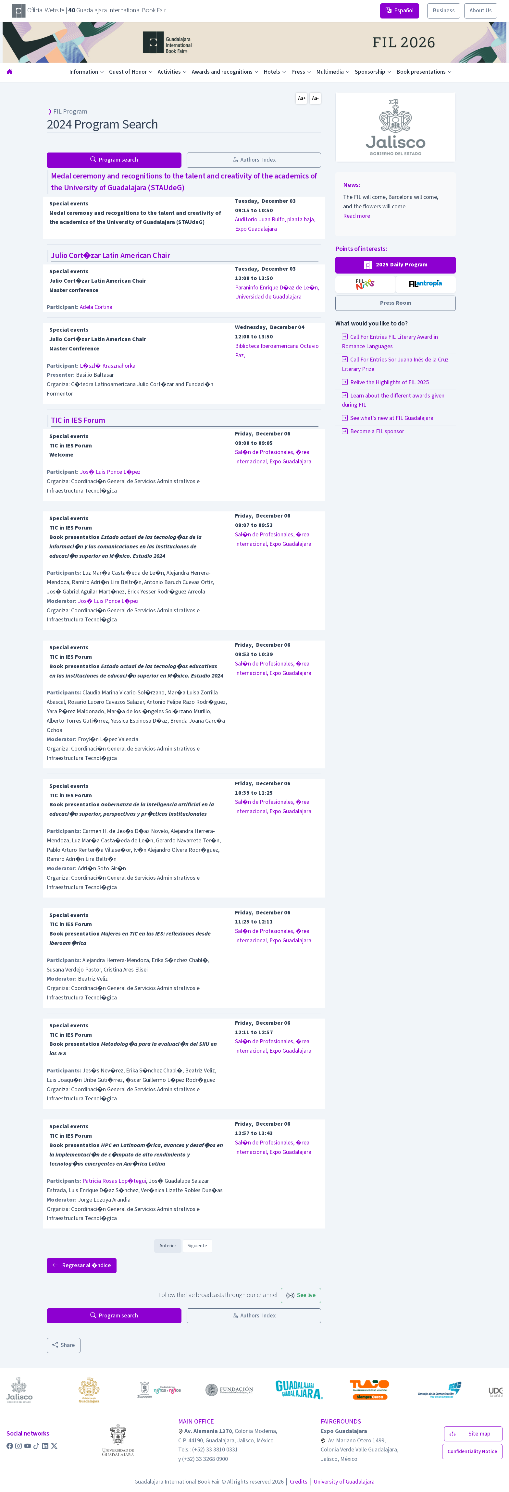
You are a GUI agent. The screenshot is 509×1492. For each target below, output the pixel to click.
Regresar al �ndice (81, 1265)
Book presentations (421, 72)
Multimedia (330, 72)
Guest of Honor (128, 72)
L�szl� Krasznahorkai (108, 366)
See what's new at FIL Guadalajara (387, 418)
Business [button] (444, 10)
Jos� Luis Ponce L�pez (110, 472)
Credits (296, 1482)
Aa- (315, 98)
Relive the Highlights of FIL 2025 (385, 382)
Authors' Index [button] (254, 160)
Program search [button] (114, 160)
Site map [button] (473, 1434)
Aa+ (302, 98)
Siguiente (197, 1245)
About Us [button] (481, 10)
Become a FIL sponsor (373, 431)
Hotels (272, 72)
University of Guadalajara (342, 1482)
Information (83, 72)
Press (298, 72)
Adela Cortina (96, 307)
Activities (169, 72)
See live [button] (301, 1295)
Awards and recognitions (222, 72)
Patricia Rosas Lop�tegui (114, 1181)
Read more (356, 216)
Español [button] (400, 10)
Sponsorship (370, 72)
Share (63, 1345)
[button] (395, 265)
